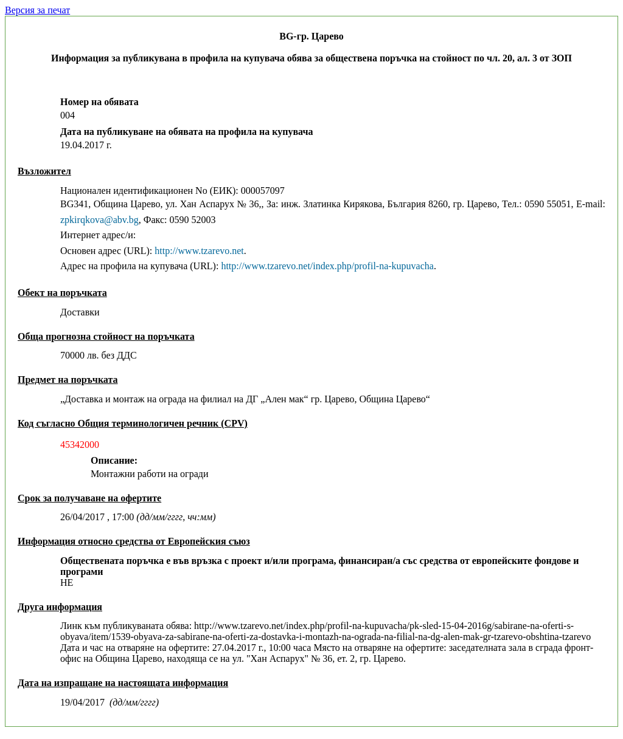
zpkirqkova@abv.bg (99, 220)
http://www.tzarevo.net (199, 251)
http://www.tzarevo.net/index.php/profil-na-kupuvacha (327, 266)
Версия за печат (37, 10)
